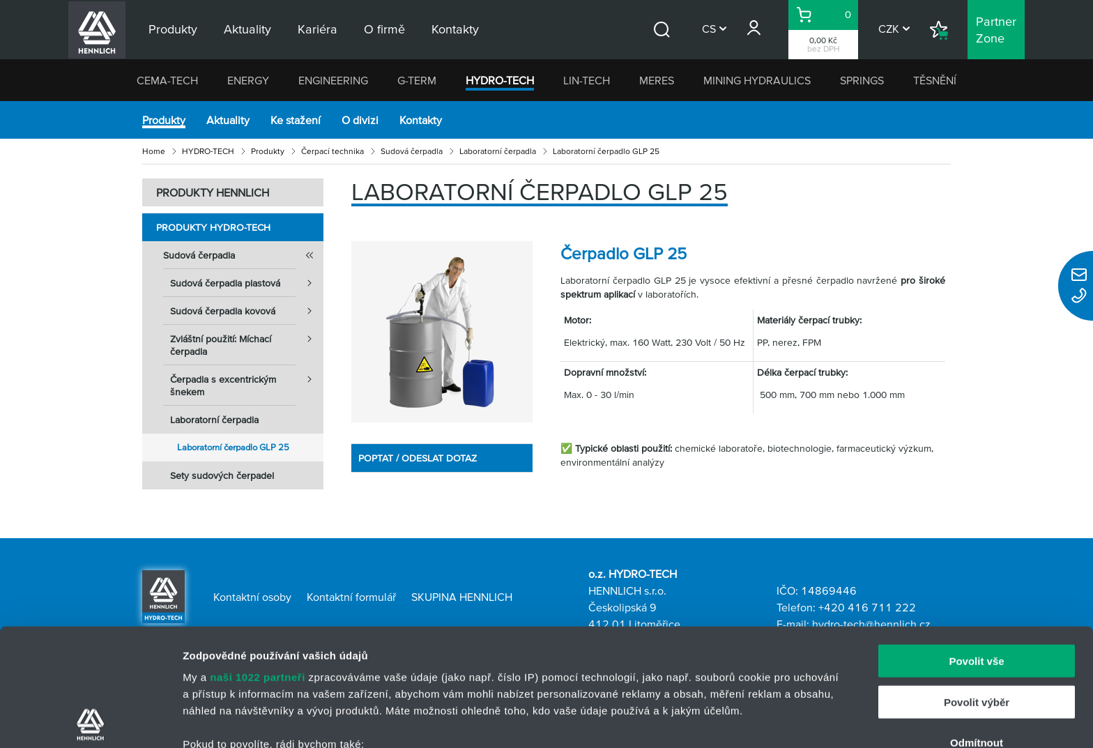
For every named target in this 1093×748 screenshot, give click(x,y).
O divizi (360, 120)
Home (153, 150)
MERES (656, 80)
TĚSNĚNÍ (934, 80)
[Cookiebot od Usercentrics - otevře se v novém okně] (90, 720)
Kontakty (420, 120)
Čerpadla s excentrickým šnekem (246, 381)
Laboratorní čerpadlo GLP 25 (233, 447)
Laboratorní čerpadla (497, 150)
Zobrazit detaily (737, 720)
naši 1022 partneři (257, 560)
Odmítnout (976, 626)
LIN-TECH (586, 80)
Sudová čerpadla (412, 150)
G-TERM (416, 80)
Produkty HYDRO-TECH (213, 227)
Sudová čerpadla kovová (246, 311)
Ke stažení (295, 120)
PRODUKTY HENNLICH (212, 192)
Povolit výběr (976, 584)
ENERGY (248, 80)
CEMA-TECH (167, 80)
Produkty (163, 120)
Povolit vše (976, 544)
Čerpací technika (332, 150)
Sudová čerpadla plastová (246, 283)
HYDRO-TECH (500, 80)
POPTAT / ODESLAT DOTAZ (417, 458)
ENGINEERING (333, 80)
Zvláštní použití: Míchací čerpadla (246, 341)
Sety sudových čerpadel (222, 475)
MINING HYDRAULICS (757, 80)
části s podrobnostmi (654, 682)
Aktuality (228, 120)
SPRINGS (862, 80)
